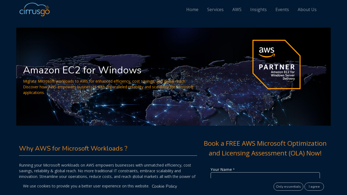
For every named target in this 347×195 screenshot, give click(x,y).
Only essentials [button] (288, 186)
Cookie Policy (164, 186)
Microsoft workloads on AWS (68, 165)
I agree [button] (314, 186)
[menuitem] (195, 9)
